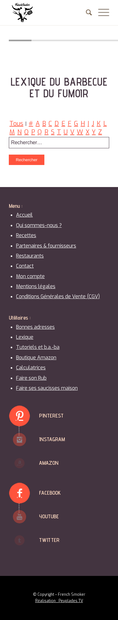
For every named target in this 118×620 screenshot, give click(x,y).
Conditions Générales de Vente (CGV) (58, 296)
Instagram (52, 439)
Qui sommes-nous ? (39, 225)
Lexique (24, 337)
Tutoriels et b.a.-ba (37, 347)
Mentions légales (35, 286)
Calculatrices (31, 367)
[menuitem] (86, 12)
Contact (25, 266)
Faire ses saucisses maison (47, 388)
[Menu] (100, 12)
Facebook (50, 492)
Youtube (49, 516)
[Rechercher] (86, 12)
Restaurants (30, 256)
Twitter (49, 540)
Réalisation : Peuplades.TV (59, 600)
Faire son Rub (31, 378)
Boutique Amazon (36, 357)
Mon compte (30, 276)
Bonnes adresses (35, 327)
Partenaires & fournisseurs (46, 245)
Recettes (26, 235)
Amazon (49, 462)
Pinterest (51, 415)
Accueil (24, 215)
